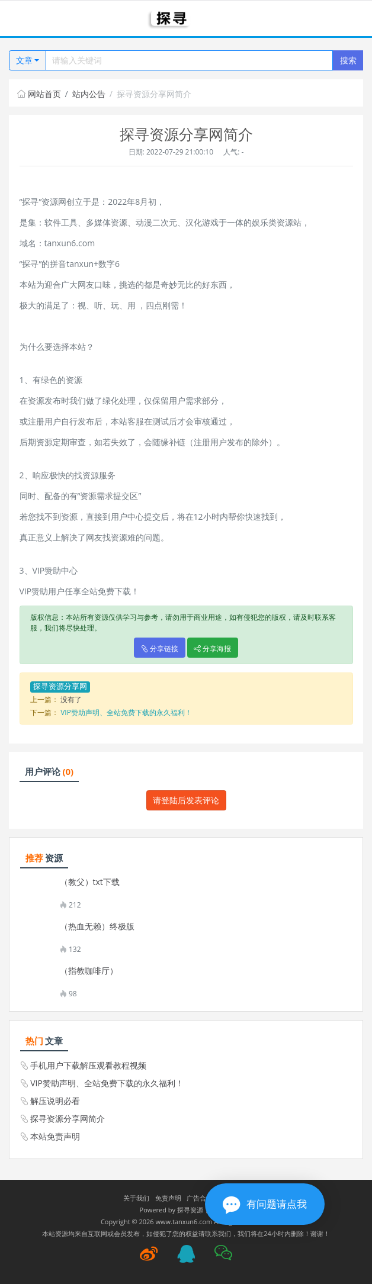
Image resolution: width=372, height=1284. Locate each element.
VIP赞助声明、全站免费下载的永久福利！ (126, 712)
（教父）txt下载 (90, 882)
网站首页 (39, 93)
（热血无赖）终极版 (97, 926)
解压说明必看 (55, 1100)
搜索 (348, 60)
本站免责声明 (55, 1136)
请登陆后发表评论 (186, 800)
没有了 (71, 699)
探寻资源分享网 (60, 686)
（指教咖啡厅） (89, 971)
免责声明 (168, 1197)
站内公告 (88, 93)
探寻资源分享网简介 (67, 1118)
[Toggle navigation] (24, 18)
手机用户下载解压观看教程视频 (88, 1065)
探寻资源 (190, 1209)
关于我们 (136, 1197)
